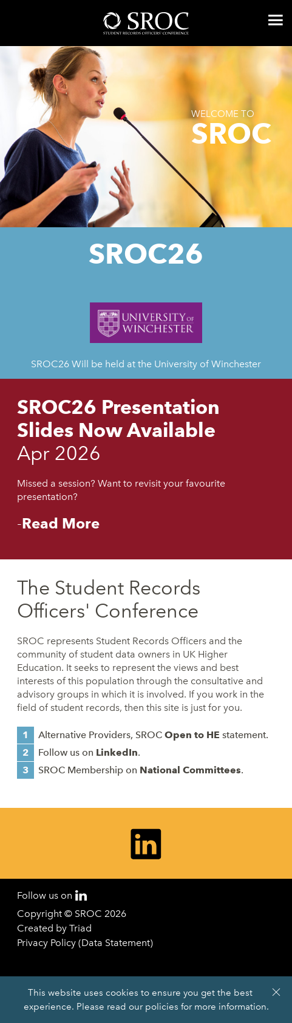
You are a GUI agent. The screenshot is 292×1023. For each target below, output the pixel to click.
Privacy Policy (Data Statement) (85, 942)
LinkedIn (117, 752)
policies (161, 1006)
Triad (80, 928)
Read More (61, 523)
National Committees (190, 770)
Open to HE (192, 735)
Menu (275, 20)
